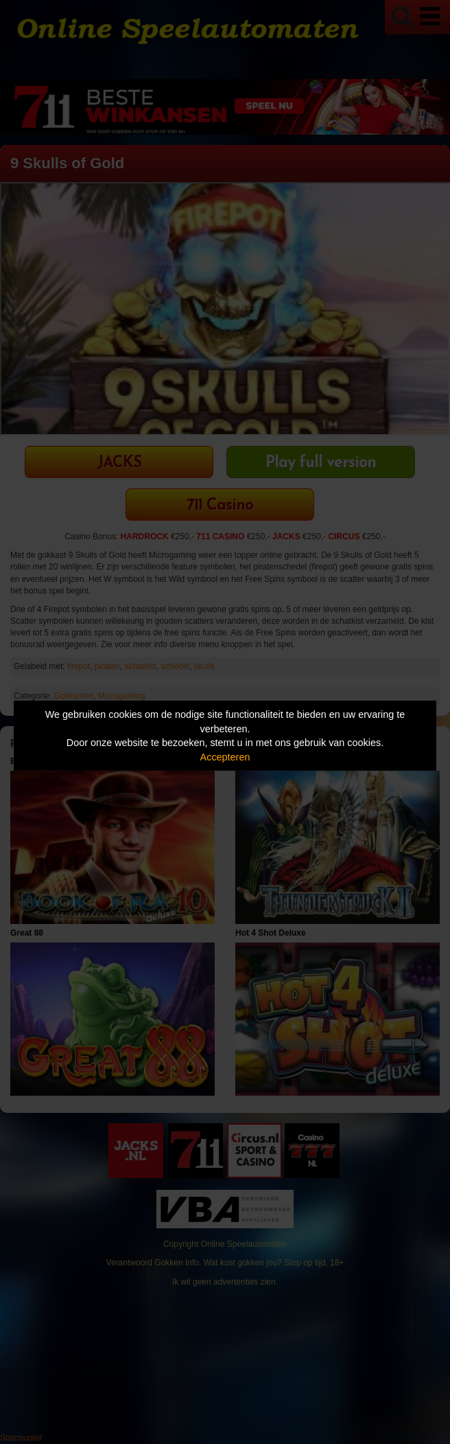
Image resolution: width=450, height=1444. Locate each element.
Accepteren (225, 757)
